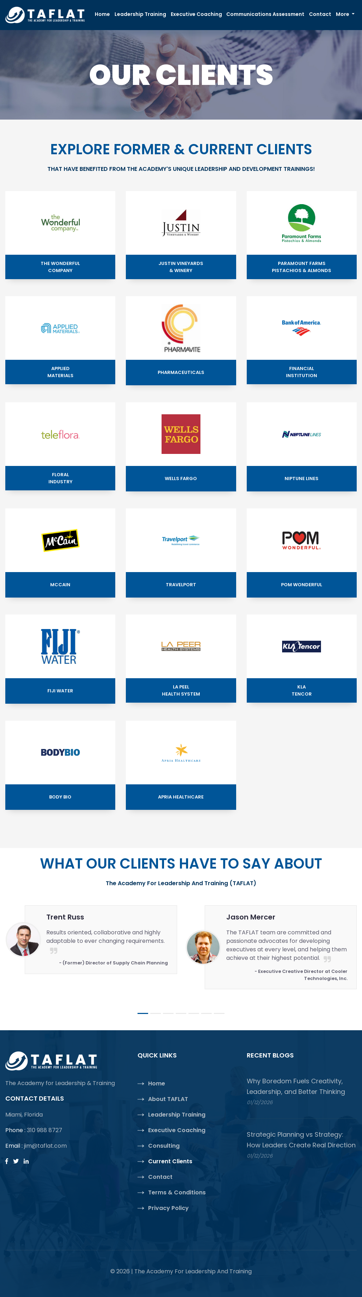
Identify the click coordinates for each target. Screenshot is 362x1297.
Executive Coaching (196, 14)
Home (103, 14)
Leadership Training (140, 14)
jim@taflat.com (45, 1146)
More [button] (343, 14)
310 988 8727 (44, 1130)
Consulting (164, 1146)
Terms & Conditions (177, 1192)
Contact (320, 14)
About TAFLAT (168, 1099)
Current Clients (170, 1161)
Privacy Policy (168, 1208)
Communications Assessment (265, 14)
